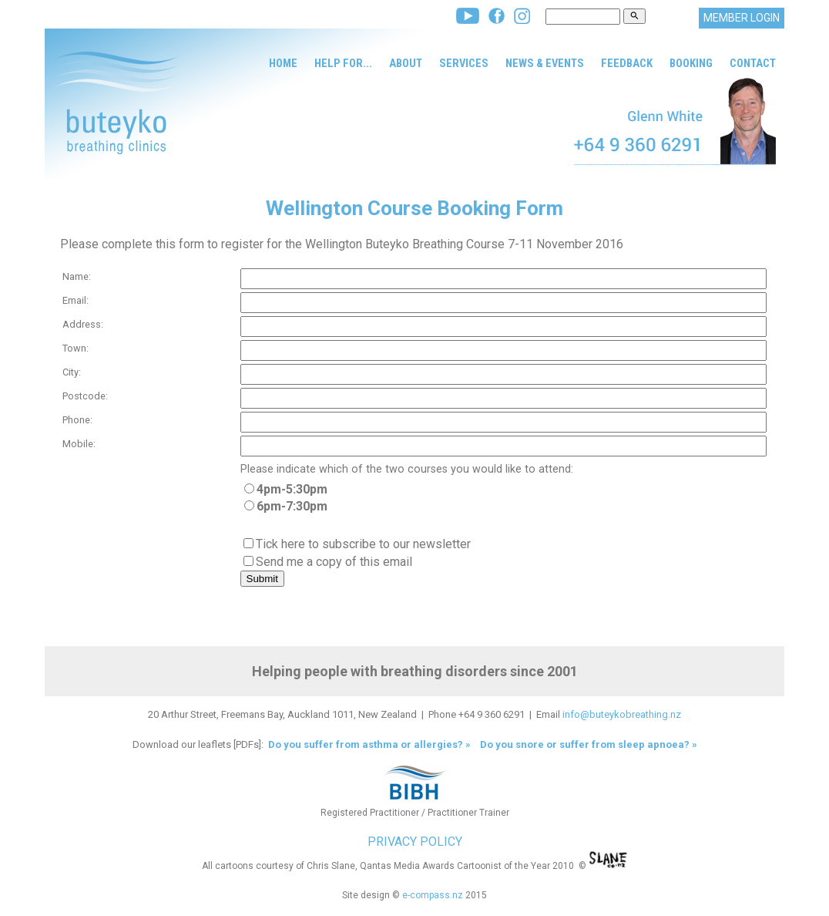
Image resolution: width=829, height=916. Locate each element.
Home (283, 63)
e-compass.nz (432, 895)
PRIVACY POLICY (415, 841)
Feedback (627, 63)
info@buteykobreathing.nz (621, 714)
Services (463, 63)
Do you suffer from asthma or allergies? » (368, 744)
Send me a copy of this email (334, 561)
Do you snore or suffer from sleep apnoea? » (588, 744)
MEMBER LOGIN (741, 18)
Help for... (343, 63)
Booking (691, 63)
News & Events (544, 63)
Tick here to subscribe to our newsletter (363, 544)
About (405, 63)
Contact (753, 63)
